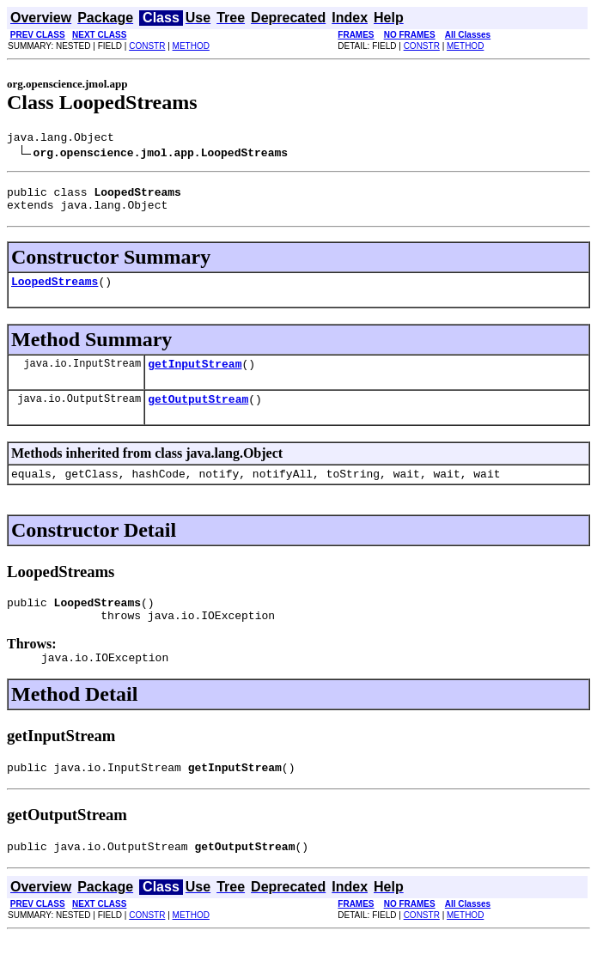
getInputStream (194, 376)
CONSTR (147, 46)
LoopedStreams (54, 291)
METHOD (191, 46)
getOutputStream (198, 414)
